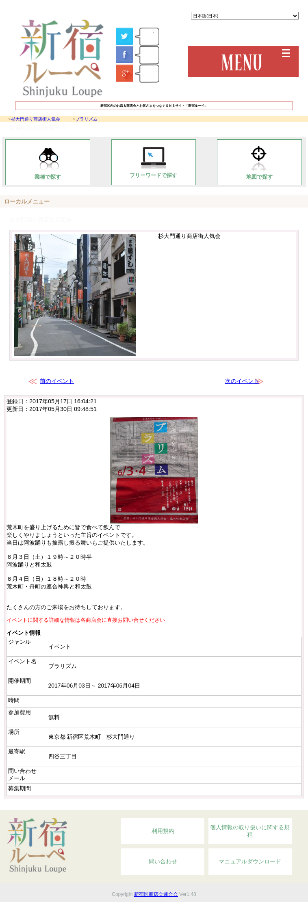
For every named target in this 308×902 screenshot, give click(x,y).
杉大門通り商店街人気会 (35, 119)
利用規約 (163, 831)
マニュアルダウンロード (250, 861)
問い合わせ (163, 861)
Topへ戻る (258, 805)
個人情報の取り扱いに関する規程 (250, 831)
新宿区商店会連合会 (156, 894)
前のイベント (57, 381)
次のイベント (242, 381)
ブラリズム (86, 119)
